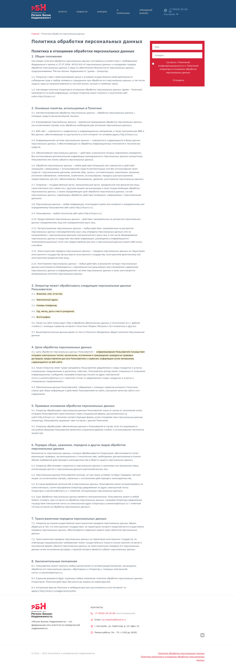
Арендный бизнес (139, 14)
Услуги (67, 14)
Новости (81, 14)
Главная (35, 33)
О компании (115, 14)
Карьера (97, 14)
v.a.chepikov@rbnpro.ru (113, 619)
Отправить (178, 80)
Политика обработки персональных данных (181, 653)
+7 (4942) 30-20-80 (173, 13)
